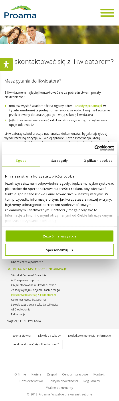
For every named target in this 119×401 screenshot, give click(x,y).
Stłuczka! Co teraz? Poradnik (28, 275)
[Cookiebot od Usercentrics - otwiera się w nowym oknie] (94, 148)
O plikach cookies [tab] (97, 160)
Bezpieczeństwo (31, 381)
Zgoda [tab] (21, 160)
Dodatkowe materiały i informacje (37, 269)
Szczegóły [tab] (59, 160)
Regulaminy (91, 381)
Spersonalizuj (59, 249)
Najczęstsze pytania (24, 321)
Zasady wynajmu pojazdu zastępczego (35, 290)
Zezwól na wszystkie (59, 236)
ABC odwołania (20, 309)
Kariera (36, 374)
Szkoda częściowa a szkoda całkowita (34, 304)
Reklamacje (18, 314)
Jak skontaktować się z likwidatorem (33, 295)
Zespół (52, 374)
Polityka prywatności (63, 381)
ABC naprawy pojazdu (25, 280)
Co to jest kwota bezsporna (28, 300)
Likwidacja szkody (49, 336)
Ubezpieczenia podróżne (27, 262)
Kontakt (99, 374)
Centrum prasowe (75, 374)
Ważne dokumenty (59, 387)
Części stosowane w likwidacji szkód (33, 285)
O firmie (20, 374)
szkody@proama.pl (88, 106)
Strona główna (22, 336)
